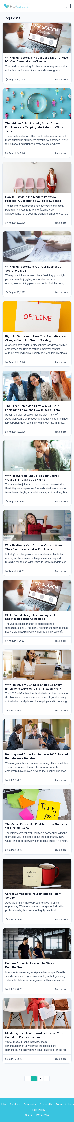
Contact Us (46, 1104)
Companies (30, 1104)
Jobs (3, 1104)
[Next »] (47, 1078)
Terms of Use (64, 1104)
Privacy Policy (37, 1109)
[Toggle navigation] (68, 6)
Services (15, 1104)
